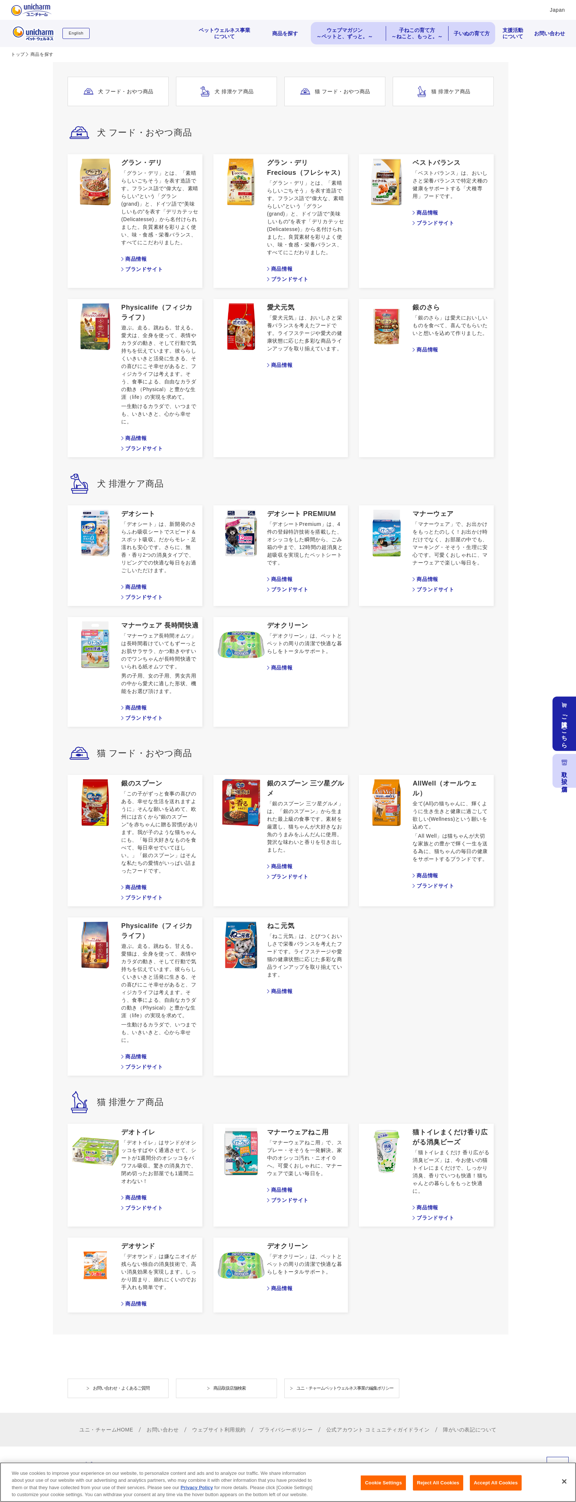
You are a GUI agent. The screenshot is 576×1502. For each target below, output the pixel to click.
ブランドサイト (144, 269)
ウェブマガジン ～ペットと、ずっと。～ (344, 33)
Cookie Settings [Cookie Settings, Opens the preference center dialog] (383, 1486)
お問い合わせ (549, 33)
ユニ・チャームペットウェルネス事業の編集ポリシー (344, 1388)
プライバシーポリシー (286, 1430)
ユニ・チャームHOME (106, 1430)
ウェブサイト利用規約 (219, 1430)
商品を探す (285, 33)
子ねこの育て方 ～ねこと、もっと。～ (417, 33)
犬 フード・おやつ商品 (126, 91)
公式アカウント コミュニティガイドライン (378, 1430)
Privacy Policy (197, 1491)
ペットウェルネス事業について (224, 33)
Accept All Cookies (496, 1486)
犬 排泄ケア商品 (234, 91)
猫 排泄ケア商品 (451, 91)
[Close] (564, 1485)
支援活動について (513, 33)
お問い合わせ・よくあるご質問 (121, 1388)
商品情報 (136, 259)
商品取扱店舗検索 (229, 1388)
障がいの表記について (470, 1430)
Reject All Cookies (438, 1486)
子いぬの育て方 (472, 33)
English (76, 33)
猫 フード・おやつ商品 (342, 91)
